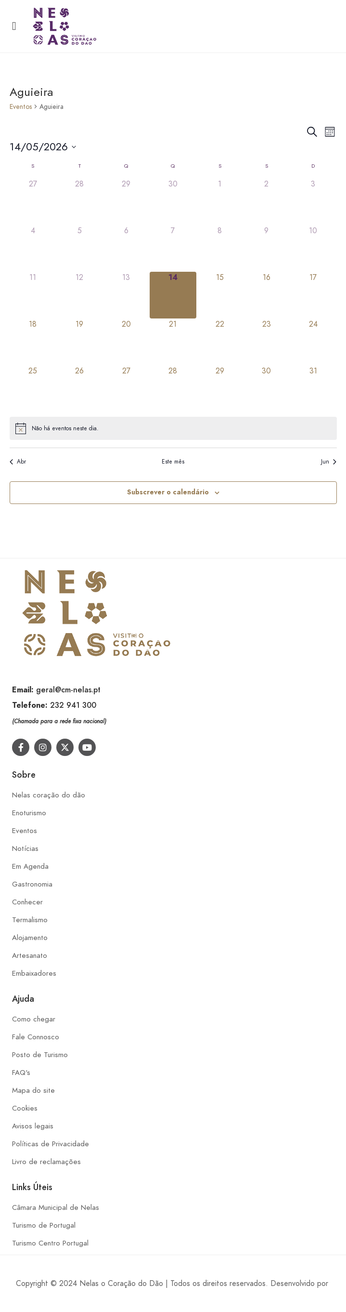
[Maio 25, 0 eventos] (33, 388)
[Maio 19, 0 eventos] (79, 341)
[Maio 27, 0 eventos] (126, 388)
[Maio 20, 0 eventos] (126, 341)
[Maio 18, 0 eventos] (33, 341)
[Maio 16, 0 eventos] (266, 295)
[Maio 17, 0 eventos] (313, 295)
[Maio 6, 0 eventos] (126, 248)
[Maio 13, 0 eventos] (126, 295)
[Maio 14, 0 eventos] (173, 295)
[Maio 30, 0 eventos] (266, 388)
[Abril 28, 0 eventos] (79, 201)
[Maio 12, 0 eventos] (79, 295)
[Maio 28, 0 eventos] (173, 388)
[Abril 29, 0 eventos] (126, 201)
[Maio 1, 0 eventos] (219, 201)
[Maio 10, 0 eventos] (313, 248)
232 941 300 (73, 705)
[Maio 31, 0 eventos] (313, 388)
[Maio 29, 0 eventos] (219, 388)
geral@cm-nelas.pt (68, 689)
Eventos (21, 106)
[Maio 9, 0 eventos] (266, 248)
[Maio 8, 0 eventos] (219, 248)
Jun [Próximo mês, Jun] (328, 461)
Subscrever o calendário (168, 492)
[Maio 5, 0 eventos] (79, 248)
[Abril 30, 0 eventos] (173, 201)
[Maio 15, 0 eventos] (219, 295)
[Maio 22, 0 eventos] (219, 341)
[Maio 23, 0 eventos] (266, 341)
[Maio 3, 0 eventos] (313, 201)
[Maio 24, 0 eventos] (313, 341)
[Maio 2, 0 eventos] (266, 201)
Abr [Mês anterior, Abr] (18, 461)
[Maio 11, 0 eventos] (33, 295)
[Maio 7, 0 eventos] (173, 248)
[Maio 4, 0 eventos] (33, 248)
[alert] (173, 428)
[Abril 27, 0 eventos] (33, 201)
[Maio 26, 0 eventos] (79, 388)
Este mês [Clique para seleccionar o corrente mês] (173, 461)
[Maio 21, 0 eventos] (173, 341)
